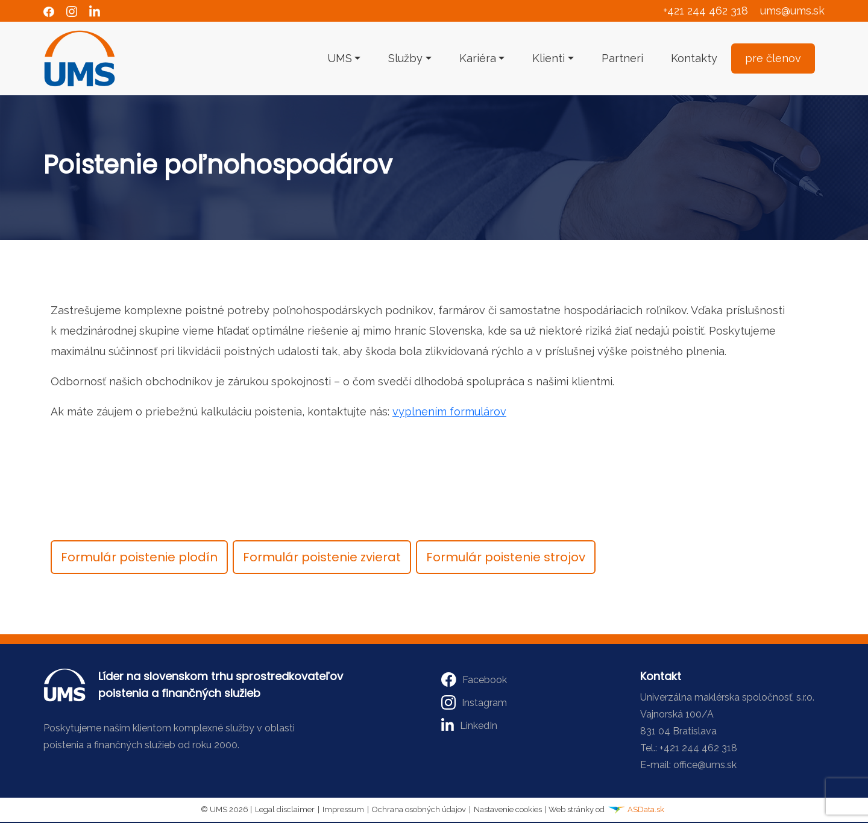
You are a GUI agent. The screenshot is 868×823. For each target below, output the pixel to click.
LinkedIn (469, 725)
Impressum (343, 809)
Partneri (622, 58)
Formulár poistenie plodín (139, 557)
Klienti (548, 58)
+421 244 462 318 (705, 10)
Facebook (474, 679)
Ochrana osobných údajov (419, 809)
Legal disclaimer (285, 809)
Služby (405, 58)
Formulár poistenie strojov (505, 557)
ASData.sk (636, 809)
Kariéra (477, 58)
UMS (339, 58)
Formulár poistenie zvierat (322, 557)
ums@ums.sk (792, 10)
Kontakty (694, 58)
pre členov (773, 58)
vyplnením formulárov (449, 411)
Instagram (474, 702)
